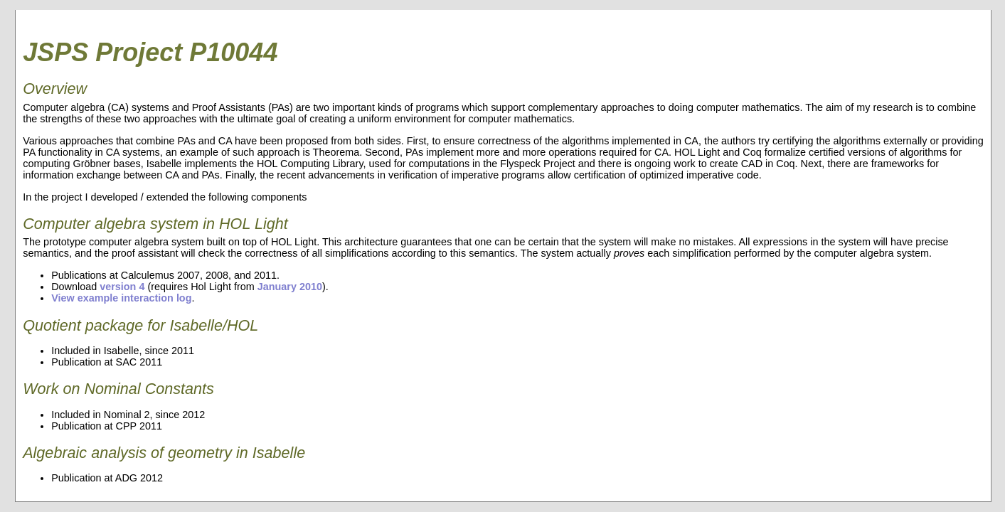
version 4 (122, 286)
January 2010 (289, 286)
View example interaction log (121, 298)
